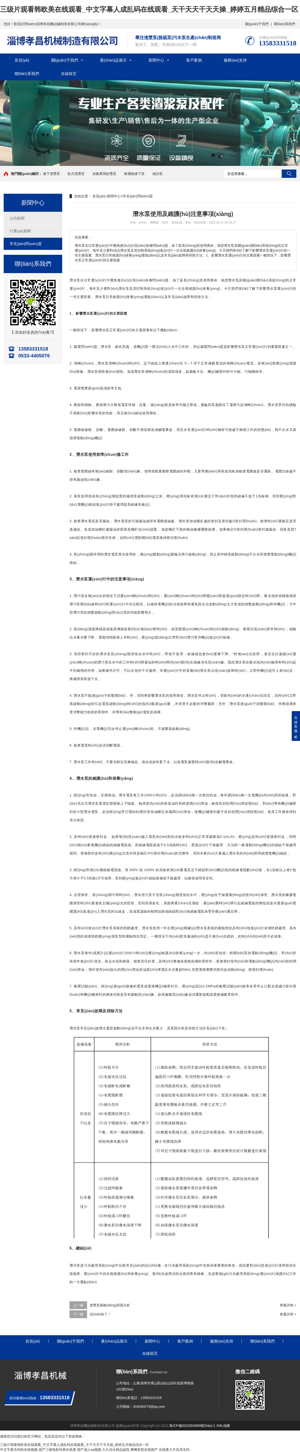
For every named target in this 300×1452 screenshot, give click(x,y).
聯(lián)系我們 (284, 24)
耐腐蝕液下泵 (134, 174)
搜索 (289, 174)
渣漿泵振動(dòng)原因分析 (110, 1305)
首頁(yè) (22, 60)
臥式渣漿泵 (76, 174)
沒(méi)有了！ (100, 1314)
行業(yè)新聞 (20, 231)
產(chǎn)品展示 (113, 60)
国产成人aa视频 (89, 1450)
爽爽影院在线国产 (144, 1450)
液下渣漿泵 (51, 174)
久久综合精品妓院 (116, 1450)
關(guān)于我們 (257, 24)
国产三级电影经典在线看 (57, 1450)
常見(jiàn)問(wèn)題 (26, 244)
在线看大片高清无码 (174, 1450)
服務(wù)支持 (235, 60)
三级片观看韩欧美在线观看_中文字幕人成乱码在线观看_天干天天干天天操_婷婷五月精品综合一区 (149, 9)
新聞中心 (156, 60)
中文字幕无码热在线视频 (19, 1450)
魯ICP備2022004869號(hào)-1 (192, 1426)
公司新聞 (17, 218)
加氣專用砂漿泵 (104, 174)
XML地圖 (223, 1426)
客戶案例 (194, 60)
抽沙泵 (157, 174)
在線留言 (69, 74)
